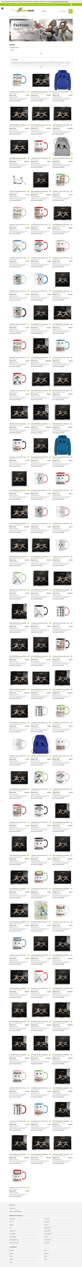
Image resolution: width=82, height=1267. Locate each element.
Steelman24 (15, 193)
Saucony (46, 1253)
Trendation (15, 93)
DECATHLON (47, 1239)
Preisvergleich (48, 1234)
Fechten (16, 16)
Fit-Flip (46, 1236)
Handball (46, 1222)
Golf (10, 1228)
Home (10, 16)
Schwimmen (47, 1228)
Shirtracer (57, 93)
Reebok (11, 1259)
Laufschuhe (12, 1231)
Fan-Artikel (23, 16)
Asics (45, 1250)
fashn (10, 1262)
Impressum (12, 1208)
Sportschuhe (12, 1236)
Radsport (46, 1219)
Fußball (11, 1225)
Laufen (11, 1222)
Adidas (11, 1253)
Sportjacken (47, 1231)
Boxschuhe (12, 1219)
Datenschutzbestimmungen (58, 1)
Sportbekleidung (13, 1239)
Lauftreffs (46, 1242)
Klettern (46, 1225)
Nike (45, 1256)
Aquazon (11, 1250)
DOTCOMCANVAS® (38, 93)
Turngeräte (12, 1234)
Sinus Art (35, 923)
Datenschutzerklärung (15, 1211)
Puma (10, 1256)
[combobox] (50, 11)
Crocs (45, 1259)
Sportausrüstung (13, 1242)
